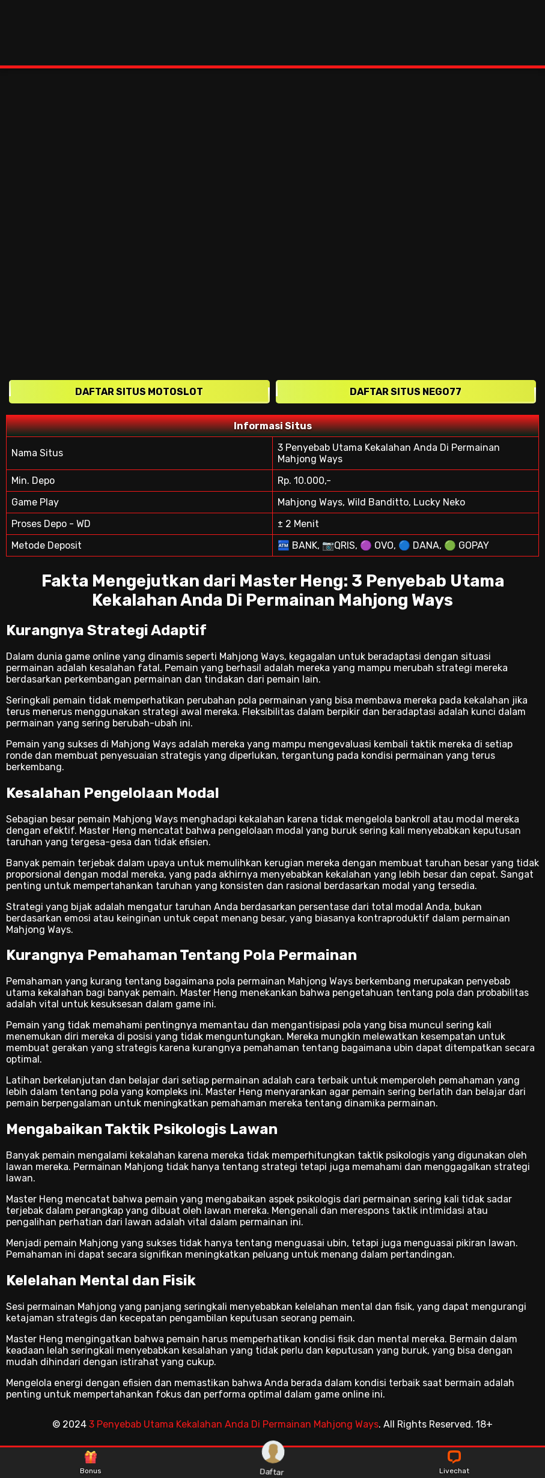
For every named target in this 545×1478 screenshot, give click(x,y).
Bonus (91, 1463)
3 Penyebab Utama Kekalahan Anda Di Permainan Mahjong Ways (234, 1424)
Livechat (454, 1463)
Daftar (272, 1462)
